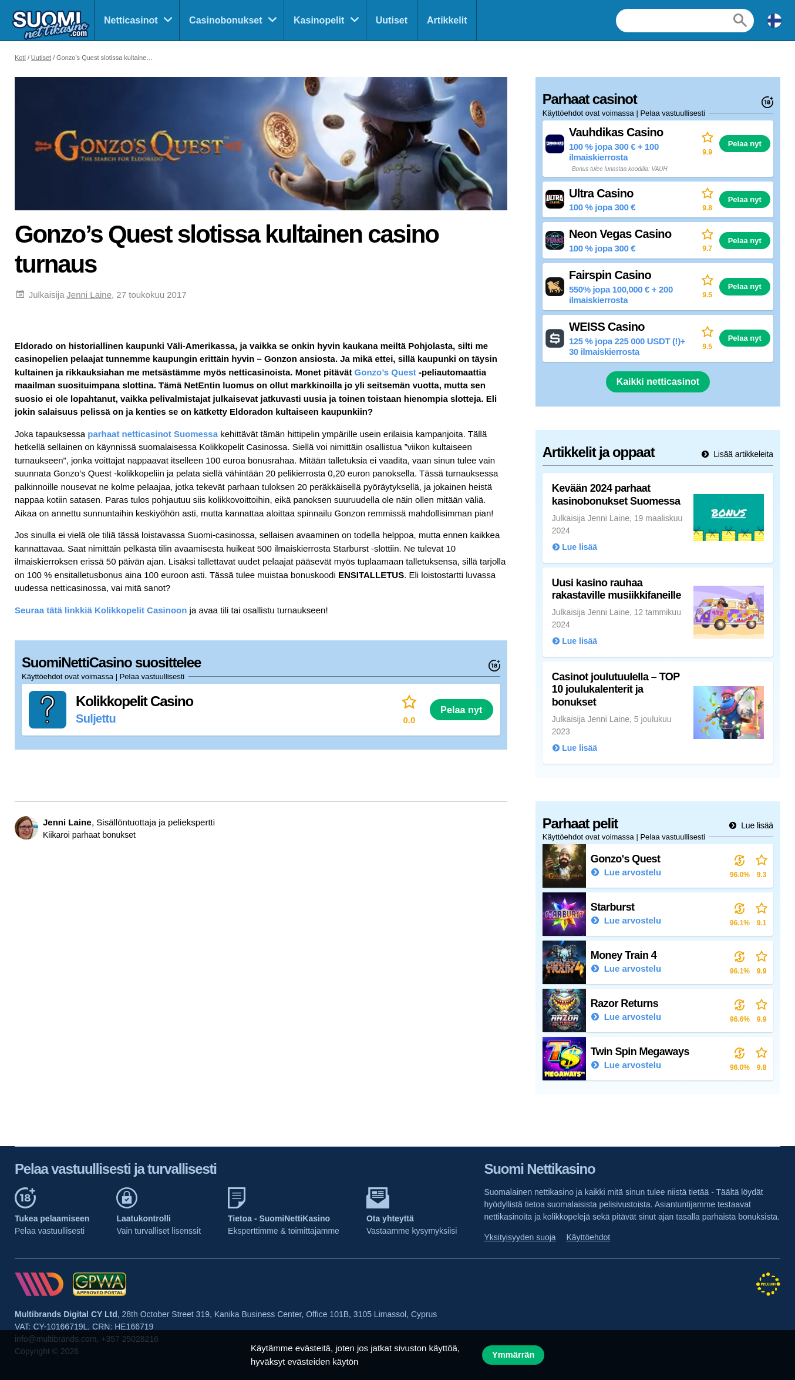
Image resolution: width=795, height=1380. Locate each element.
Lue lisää (756, 825)
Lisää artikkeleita (742, 454)
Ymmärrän (513, 1354)
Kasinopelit (319, 20)
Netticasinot (131, 20)
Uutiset (391, 20)
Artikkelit (447, 20)
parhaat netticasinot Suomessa (152, 434)
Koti (20, 57)
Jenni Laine (89, 295)
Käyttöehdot (589, 1237)
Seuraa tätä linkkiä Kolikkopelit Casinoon (101, 610)
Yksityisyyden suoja (519, 1237)
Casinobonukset (225, 20)
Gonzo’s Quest (385, 372)
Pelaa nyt (461, 709)
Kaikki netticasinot (658, 382)
